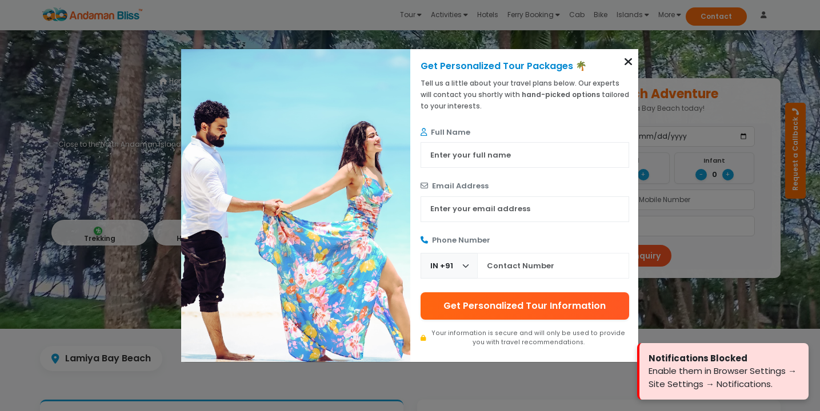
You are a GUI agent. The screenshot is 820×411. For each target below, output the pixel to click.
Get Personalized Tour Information (524, 305)
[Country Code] (449, 266)
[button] (628, 61)
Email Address (455, 185)
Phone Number (455, 240)
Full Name (445, 132)
